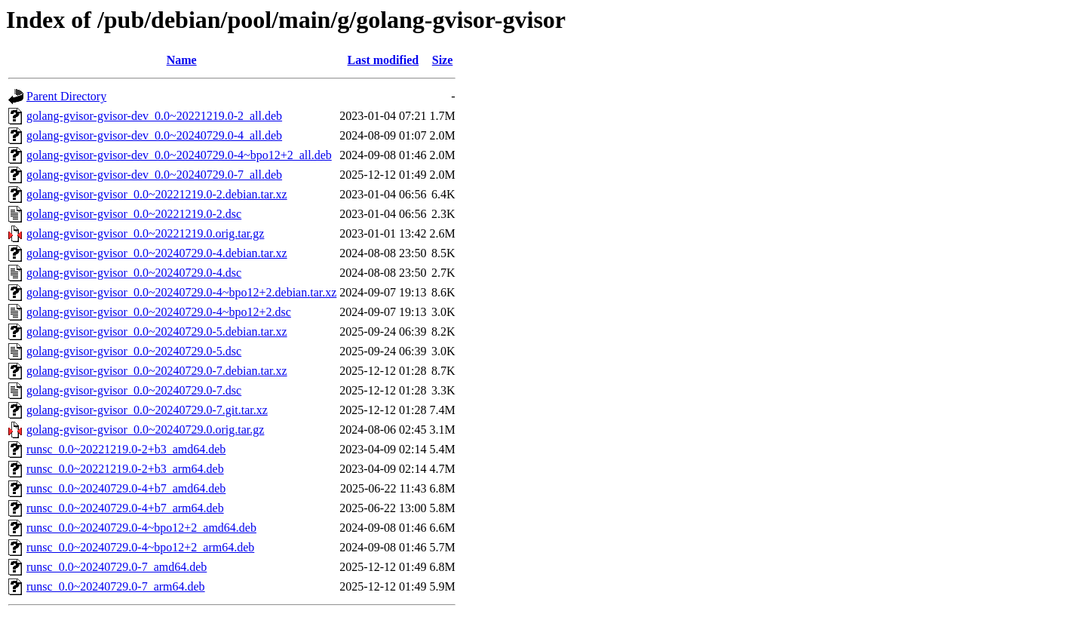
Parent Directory (66, 96)
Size (442, 60)
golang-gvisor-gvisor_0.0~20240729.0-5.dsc (133, 351)
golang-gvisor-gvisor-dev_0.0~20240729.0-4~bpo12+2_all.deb (179, 155)
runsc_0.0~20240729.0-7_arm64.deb (115, 586)
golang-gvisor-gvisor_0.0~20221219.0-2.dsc (133, 213)
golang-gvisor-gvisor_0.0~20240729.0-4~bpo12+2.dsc (158, 311)
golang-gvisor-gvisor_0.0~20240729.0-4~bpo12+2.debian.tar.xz (181, 292)
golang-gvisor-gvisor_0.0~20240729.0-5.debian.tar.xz (156, 331)
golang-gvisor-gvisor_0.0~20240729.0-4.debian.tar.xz (156, 253)
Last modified (383, 60)
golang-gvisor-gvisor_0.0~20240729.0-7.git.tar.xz (147, 410)
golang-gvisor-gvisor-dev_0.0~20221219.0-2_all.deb (154, 115)
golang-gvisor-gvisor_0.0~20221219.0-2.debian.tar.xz (156, 194)
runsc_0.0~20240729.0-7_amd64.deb (116, 566)
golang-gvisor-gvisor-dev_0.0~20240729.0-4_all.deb (154, 135)
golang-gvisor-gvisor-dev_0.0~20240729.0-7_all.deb (154, 174)
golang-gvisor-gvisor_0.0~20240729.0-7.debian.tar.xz (156, 370)
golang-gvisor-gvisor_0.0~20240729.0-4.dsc (133, 272)
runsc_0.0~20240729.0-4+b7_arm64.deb (125, 508)
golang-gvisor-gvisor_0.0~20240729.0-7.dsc (133, 390)
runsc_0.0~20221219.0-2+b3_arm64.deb (125, 468)
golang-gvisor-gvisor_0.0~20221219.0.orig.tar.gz (145, 233)
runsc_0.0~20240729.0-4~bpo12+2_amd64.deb (141, 527)
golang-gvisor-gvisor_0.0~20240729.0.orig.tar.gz (145, 429)
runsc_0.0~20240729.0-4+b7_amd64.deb (125, 488)
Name (182, 60)
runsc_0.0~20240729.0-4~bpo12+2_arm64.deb (140, 547)
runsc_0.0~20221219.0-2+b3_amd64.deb (125, 449)
